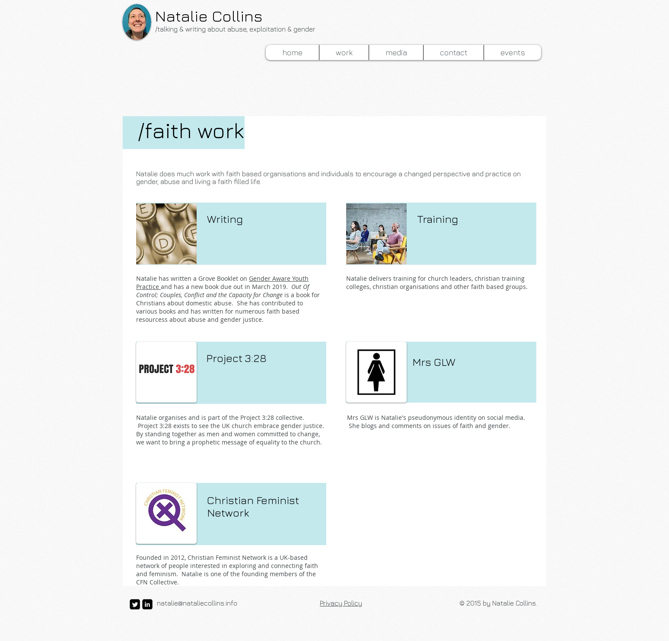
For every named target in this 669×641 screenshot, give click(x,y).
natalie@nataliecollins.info (197, 603)
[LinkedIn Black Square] (147, 604)
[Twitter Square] (135, 604)
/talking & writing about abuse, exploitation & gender (235, 29)
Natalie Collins (208, 15)
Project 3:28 (236, 358)
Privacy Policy (341, 603)
